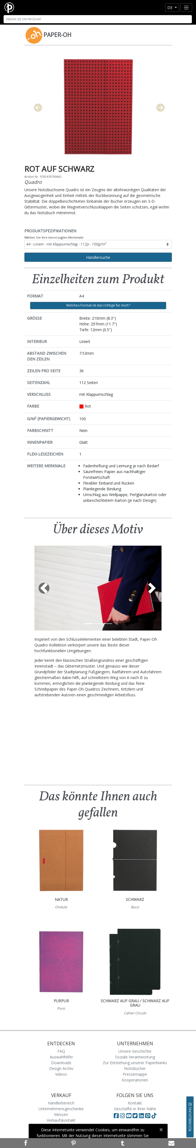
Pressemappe (135, 1074)
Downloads (61, 1062)
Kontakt (135, 1103)
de (170, 7)
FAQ (61, 1051)
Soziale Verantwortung (135, 1057)
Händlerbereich (61, 1103)
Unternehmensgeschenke (61, 1108)
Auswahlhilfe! (61, 1057)
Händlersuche (98, 257)
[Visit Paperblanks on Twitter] (136, 1116)
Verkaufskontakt (61, 1120)
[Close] (161, 1129)
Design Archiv (61, 1068)
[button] (44, 588)
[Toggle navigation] (186, 7)
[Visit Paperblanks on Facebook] (116, 1116)
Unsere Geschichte (134, 1051)
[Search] (98, 19)
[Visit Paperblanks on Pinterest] (148, 1116)
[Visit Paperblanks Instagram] (122, 1116)
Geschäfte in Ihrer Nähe (135, 1108)
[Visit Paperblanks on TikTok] (153, 1116)
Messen (61, 1114)
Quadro (33, 182)
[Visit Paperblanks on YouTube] (129, 1116)
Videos (61, 1074)
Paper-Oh (57, 35)
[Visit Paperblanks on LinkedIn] (142, 1116)
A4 (66, 244)
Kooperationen (135, 1080)
